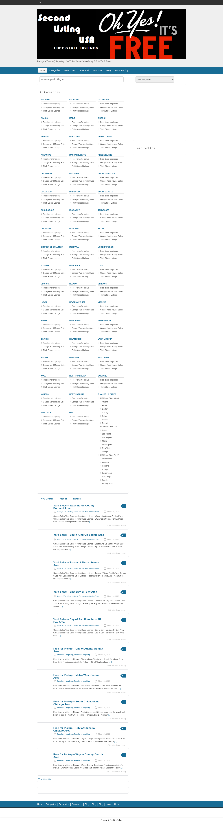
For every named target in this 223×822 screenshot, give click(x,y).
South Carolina (106, 173)
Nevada (73, 284)
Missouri (74, 229)
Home (42, 70)
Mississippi (74, 210)
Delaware (46, 229)
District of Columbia (52, 247)
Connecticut (47, 210)
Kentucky (46, 413)
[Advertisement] (160, 115)
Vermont (102, 284)
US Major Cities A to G (109, 398)
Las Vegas (106, 434)
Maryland (74, 137)
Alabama (45, 100)
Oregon (102, 118)
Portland (105, 466)
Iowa (43, 376)
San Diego (106, 477)
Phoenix (105, 462)
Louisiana (74, 100)
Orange (105, 452)
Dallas (104, 416)
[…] (90, 522)
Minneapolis (107, 444)
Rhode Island (105, 155)
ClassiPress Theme (152, 813)
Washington (104, 321)
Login (182, 3)
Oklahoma (103, 100)
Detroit (105, 423)
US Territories (106, 247)
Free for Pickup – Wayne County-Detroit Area (78, 756)
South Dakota (105, 192)
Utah (100, 265)
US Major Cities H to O (109, 427)
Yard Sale (97, 70)
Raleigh (105, 469)
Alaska (44, 118)
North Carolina (77, 376)
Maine (72, 118)
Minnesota (74, 192)
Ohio (71, 413)
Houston (105, 430)
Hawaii (44, 302)
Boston (105, 409)
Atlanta (105, 402)
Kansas (45, 394)
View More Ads (44, 779)
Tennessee (103, 210)
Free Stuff (84, 70)
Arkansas (46, 155)
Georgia (45, 284)
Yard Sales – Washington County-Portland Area (74, 507)
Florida (45, 265)
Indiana (44, 357)
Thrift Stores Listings (51, 111)
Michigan (74, 173)
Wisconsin (103, 357)
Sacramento (107, 473)
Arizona (45, 137)
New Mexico (75, 339)
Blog (108, 70)
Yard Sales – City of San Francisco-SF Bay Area (77, 621)
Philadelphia (107, 459)
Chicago (105, 412)
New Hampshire (77, 302)
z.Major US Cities (107, 394)
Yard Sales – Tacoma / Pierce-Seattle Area (76, 564)
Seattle (105, 480)
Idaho (44, 321)
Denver (105, 420)
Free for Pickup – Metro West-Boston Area (76, 676)
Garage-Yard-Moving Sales (54, 107)
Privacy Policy (121, 70)
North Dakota (76, 394)
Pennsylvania (105, 137)
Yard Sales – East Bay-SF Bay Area (75, 591)
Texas (101, 229)
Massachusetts (77, 155)
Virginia (102, 302)
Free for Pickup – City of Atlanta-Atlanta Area (78, 650)
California (46, 173)
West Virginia (105, 339)
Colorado (46, 192)
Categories (54, 70)
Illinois (45, 339)
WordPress (179, 813)
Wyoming (102, 376)
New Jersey (75, 321)
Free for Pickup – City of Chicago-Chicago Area (74, 729)
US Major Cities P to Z (109, 455)
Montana (74, 247)
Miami (104, 441)
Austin (104, 405)
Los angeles (107, 437)
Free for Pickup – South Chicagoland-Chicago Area (76, 703)
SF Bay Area (107, 484)
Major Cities (69, 70)
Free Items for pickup (52, 104)
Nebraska (74, 265)
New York (74, 357)
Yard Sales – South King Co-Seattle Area (78, 534)
